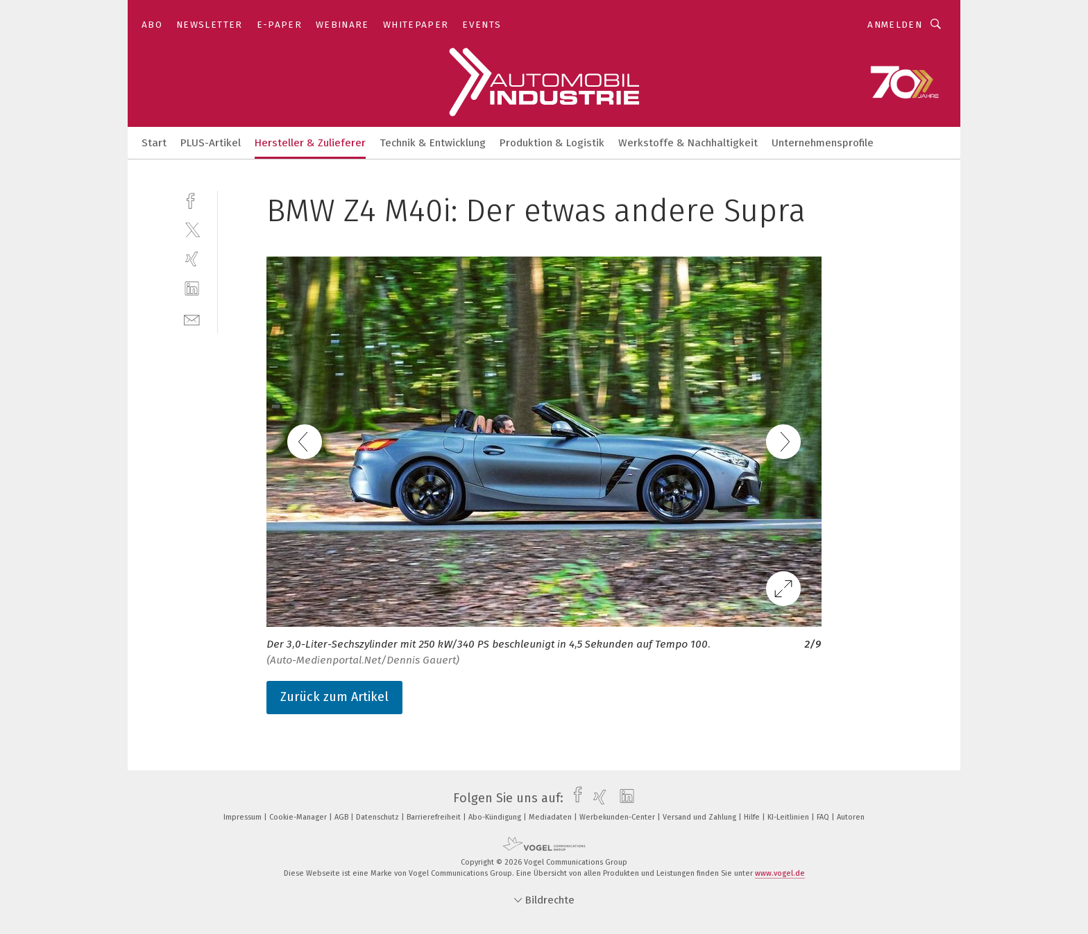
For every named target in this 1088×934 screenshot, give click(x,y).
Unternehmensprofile (823, 143)
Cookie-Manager (299, 817)
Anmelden (894, 25)
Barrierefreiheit (435, 817)
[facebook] (192, 199)
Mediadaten (551, 817)
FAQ (824, 817)
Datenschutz (378, 817)
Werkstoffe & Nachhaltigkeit (688, 143)
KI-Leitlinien (789, 817)
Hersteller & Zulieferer (310, 143)
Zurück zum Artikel (334, 696)
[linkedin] (192, 288)
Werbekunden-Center (618, 817)
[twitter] (192, 229)
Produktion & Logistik (552, 143)
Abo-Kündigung (495, 817)
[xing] (192, 259)
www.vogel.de (780, 873)
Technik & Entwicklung (433, 143)
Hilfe (753, 817)
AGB (342, 817)
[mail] (192, 318)
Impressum (243, 817)
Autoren (851, 817)
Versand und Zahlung (700, 817)
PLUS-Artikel (210, 143)
